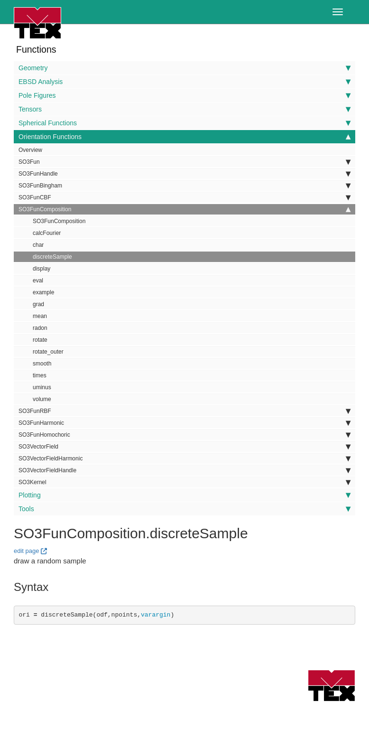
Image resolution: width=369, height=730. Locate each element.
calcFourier (47, 233)
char (38, 245)
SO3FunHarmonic (184, 423)
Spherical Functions (184, 123)
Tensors (184, 109)
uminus (42, 387)
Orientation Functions (184, 136)
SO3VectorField (184, 446)
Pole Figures (184, 95)
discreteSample (52, 256)
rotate (40, 340)
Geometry (184, 68)
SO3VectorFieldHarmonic (184, 458)
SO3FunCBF (184, 197)
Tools (184, 509)
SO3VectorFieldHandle (184, 470)
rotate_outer (48, 351)
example (43, 292)
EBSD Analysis (184, 81)
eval (38, 280)
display (41, 268)
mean (40, 316)
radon (40, 328)
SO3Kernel (184, 482)
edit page (26, 550)
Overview (30, 150)
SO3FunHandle (184, 173)
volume (42, 399)
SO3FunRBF (184, 411)
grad (38, 304)
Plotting (184, 495)
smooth (42, 363)
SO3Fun (184, 162)
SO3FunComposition (184, 209)
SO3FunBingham (184, 185)
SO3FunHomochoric (184, 435)
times (39, 375)
